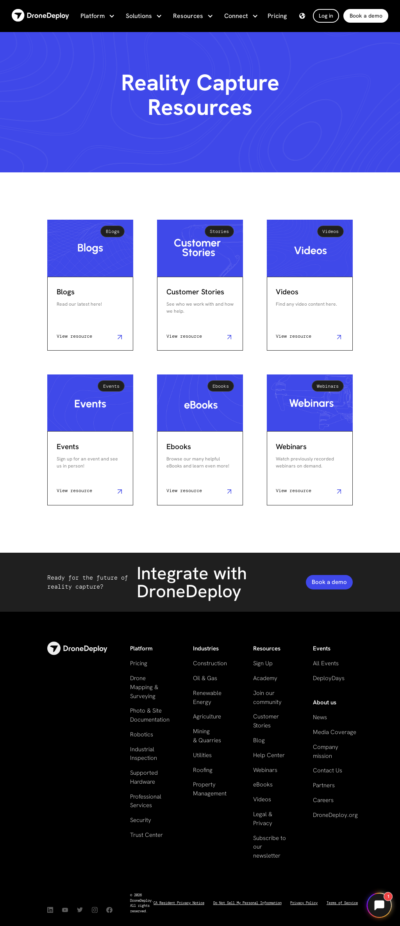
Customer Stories (266, 721)
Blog (259, 740)
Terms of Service (342, 903)
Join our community (267, 697)
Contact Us (327, 770)
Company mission (325, 751)
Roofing (202, 770)
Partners (324, 785)
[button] (97, 16)
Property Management (210, 789)
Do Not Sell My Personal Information (247, 903)
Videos (262, 799)
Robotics (141, 734)
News (320, 717)
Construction (210, 663)
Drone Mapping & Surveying (144, 687)
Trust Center (146, 835)
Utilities (202, 755)
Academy (265, 678)
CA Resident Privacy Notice (179, 903)
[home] (40, 16)
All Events (326, 663)
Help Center (269, 755)
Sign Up (263, 663)
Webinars (265, 770)
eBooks (263, 784)
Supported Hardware (144, 777)
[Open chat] (379, 905)
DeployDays (329, 678)
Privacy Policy (304, 903)
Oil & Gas (205, 678)
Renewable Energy (207, 697)
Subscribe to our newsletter (269, 847)
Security (140, 820)
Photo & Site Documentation (150, 715)
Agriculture (207, 716)
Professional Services (145, 801)
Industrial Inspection (143, 753)
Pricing (277, 16)
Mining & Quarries (207, 735)
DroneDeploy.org (335, 815)
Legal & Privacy (262, 818)
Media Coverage (334, 732)
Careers (323, 800)
